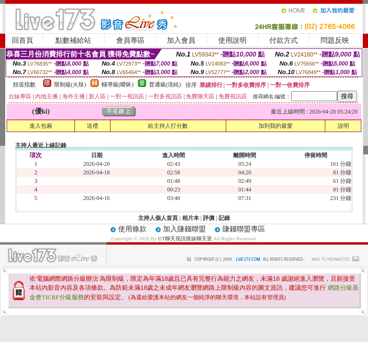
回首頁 (22, 40)
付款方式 (283, 40)
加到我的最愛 (275, 126)
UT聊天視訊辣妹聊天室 (185, 238)
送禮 (92, 126)
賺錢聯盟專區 (243, 229)
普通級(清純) (165, 84)
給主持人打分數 (168, 126)
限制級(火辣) (70, 84)
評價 (208, 218)
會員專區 (130, 40)
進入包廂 (40, 126)
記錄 (224, 218)
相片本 (190, 218)
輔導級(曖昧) (117, 84)
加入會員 (181, 40)
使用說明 (232, 40)
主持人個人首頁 (158, 218)
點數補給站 (73, 40)
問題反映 (335, 40)
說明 (343, 126)
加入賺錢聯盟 (184, 229)
